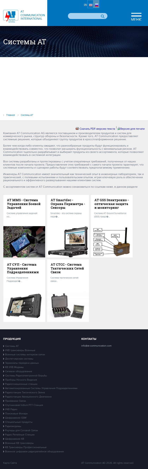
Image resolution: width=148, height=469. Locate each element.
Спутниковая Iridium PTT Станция (24, 405)
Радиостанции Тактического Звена (25, 392)
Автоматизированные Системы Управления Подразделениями (41, 388)
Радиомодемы (13, 426)
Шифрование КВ (14, 438)
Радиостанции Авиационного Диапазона (28, 396)
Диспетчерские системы (19, 358)
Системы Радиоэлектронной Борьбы (26, 375)
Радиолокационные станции (21, 384)
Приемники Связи (15, 400)
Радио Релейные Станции (20, 434)
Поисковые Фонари (16, 413)
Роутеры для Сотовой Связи (21, 430)
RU (105, 6)
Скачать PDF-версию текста (97, 129)
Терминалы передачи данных (22, 362)
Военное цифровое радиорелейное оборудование (34, 451)
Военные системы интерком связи (25, 354)
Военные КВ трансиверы (19, 443)
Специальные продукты (18, 422)
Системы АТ (12, 346)
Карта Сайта (10, 462)
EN (94, 6)
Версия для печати (132, 129)
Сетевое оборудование (18, 371)
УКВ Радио (11, 409)
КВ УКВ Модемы (14, 367)
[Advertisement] (74, 86)
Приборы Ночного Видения (21, 379)
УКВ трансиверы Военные (20, 350)
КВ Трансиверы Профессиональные (26, 447)
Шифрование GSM (15, 417)
